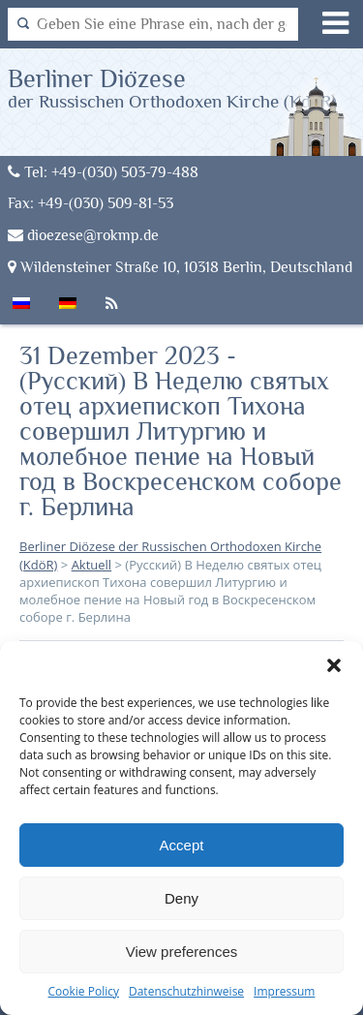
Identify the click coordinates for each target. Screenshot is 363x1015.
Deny (181, 898)
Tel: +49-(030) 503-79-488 (103, 172)
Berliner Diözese (172, 87)
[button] (334, 665)
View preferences (182, 951)
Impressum (284, 991)
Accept (182, 845)
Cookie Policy (83, 991)
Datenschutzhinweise (186, 991)
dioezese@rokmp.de (83, 235)
